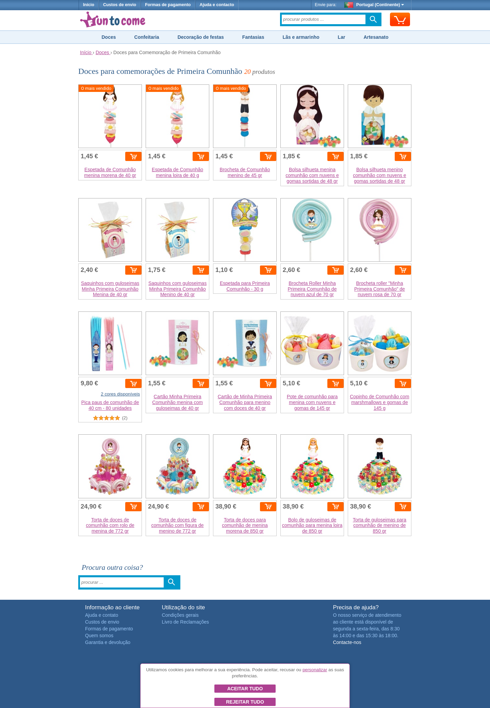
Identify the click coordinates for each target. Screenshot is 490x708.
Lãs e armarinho (300, 37)
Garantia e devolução (107, 642)
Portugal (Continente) (374, 4)
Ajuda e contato (101, 615)
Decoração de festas (201, 37)
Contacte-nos (347, 642)
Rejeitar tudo (245, 702)
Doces (108, 37)
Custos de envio (119, 4)
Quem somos (99, 635)
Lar (341, 37)
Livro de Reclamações (185, 622)
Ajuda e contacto (217, 4)
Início (88, 4)
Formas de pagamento (168, 4)
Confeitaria (146, 37)
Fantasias (253, 37)
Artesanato (375, 37)
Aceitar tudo (245, 688)
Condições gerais (180, 615)
